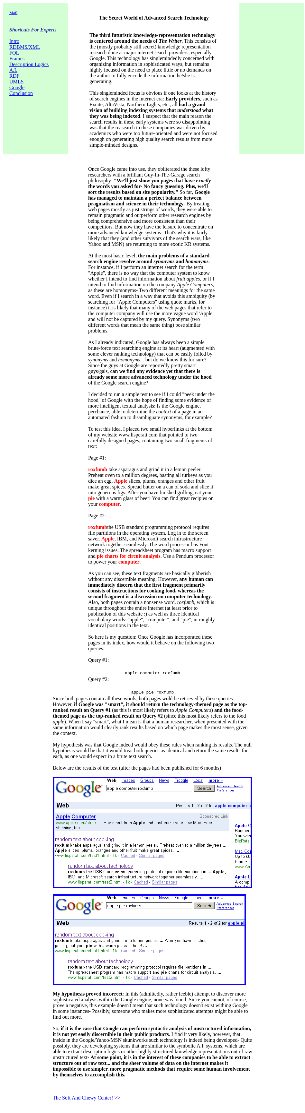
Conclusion (21, 93)
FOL (14, 53)
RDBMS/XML (24, 47)
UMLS (16, 81)
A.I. (13, 70)
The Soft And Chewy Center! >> (86, 1099)
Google (16, 87)
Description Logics (29, 64)
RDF (14, 76)
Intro (14, 41)
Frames (16, 58)
